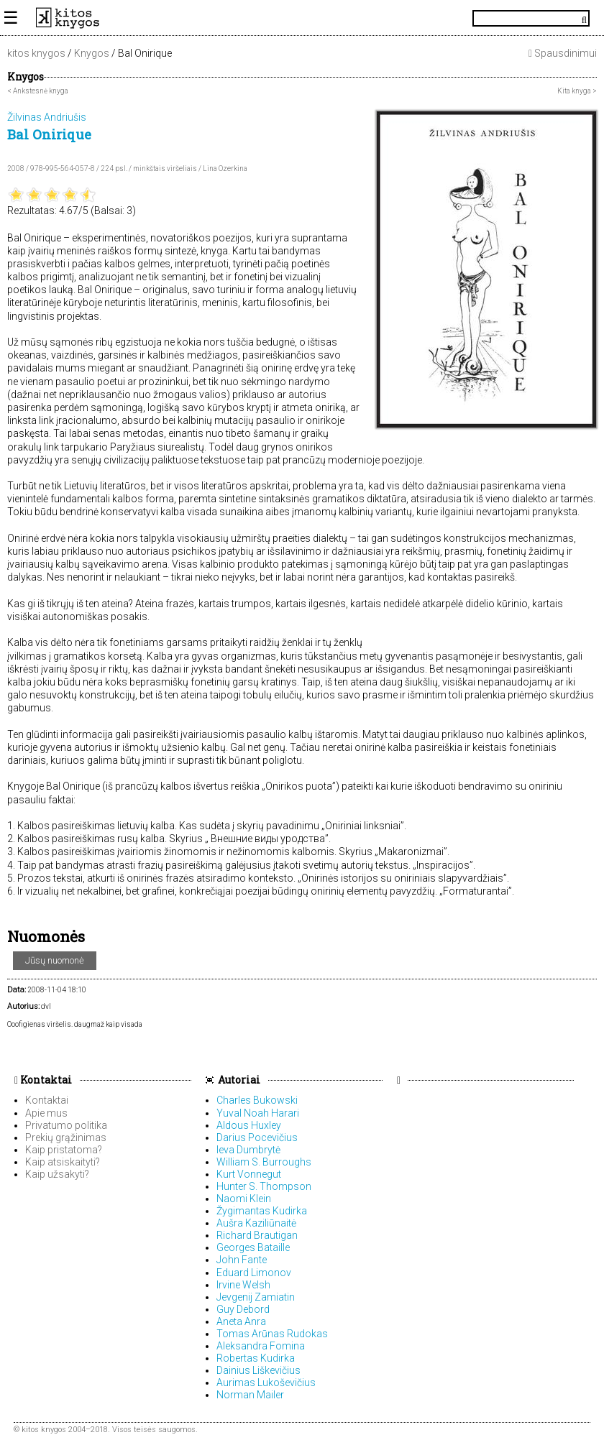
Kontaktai (43, 1080)
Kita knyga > (577, 91)
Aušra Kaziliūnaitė (256, 1223)
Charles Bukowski (257, 1100)
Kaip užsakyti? (57, 1174)
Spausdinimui (562, 53)
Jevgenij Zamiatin (255, 1297)
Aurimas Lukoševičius (266, 1382)
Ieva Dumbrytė (248, 1149)
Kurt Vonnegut (248, 1174)
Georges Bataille (253, 1247)
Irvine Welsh (243, 1285)
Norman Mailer (250, 1394)
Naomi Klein (243, 1198)
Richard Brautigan (257, 1235)
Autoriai (239, 1080)
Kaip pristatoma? (63, 1149)
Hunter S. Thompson (263, 1186)
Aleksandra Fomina (260, 1346)
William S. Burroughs (263, 1162)
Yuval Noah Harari (257, 1113)
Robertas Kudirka (255, 1358)
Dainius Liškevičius (258, 1370)
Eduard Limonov (253, 1272)
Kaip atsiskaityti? (62, 1162)
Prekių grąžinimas (65, 1137)
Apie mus (46, 1113)
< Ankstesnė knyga (37, 91)
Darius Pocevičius (257, 1137)
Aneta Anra (241, 1321)
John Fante (241, 1259)
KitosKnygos (302, 18)
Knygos (91, 53)
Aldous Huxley (248, 1125)
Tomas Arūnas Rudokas (272, 1333)
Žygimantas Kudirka (261, 1211)
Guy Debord (243, 1309)
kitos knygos (36, 53)
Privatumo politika (66, 1125)
